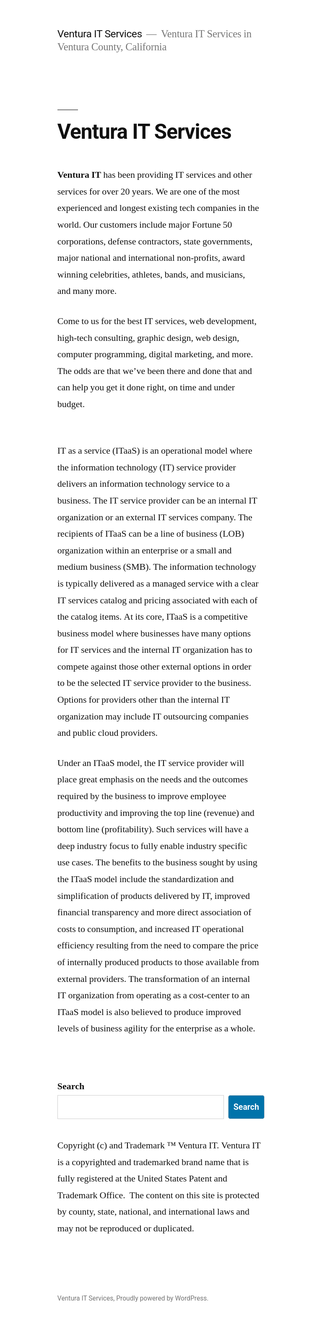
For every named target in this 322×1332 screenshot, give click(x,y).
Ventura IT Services (99, 34)
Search (70, 1086)
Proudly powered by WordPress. (162, 1298)
